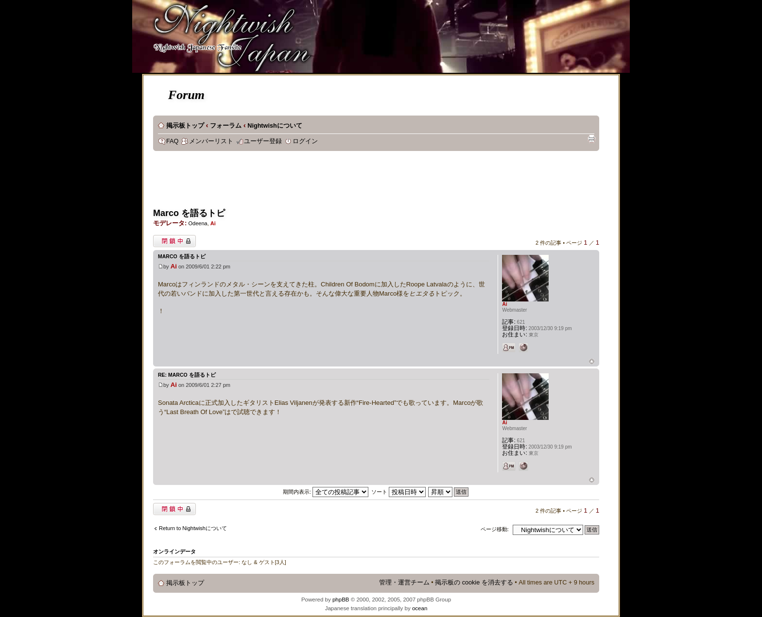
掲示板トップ (185, 125)
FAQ (172, 141)
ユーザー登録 (263, 141)
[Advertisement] (330, 182)
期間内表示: (325, 492)
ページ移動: (495, 529)
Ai (213, 223)
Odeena (197, 223)
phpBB (340, 599)
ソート (398, 492)
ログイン (305, 141)
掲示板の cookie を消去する (474, 582)
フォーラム (226, 125)
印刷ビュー (591, 138)
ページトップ (591, 362)
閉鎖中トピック (174, 241)
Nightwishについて (274, 125)
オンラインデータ (174, 551)
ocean (419, 608)
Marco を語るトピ (189, 213)
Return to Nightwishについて (193, 528)
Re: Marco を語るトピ (187, 375)
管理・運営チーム (404, 582)
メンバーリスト (211, 141)
